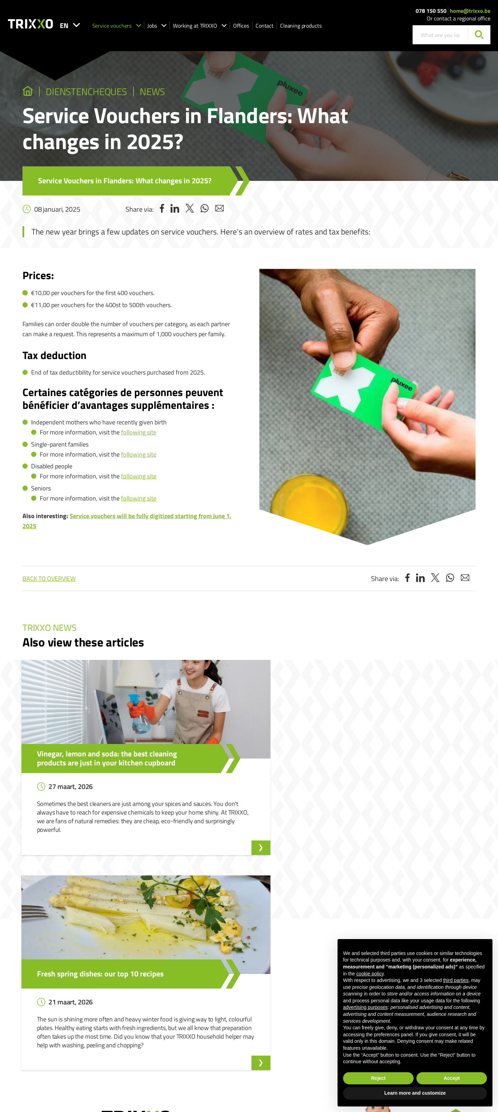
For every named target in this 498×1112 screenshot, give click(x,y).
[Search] (479, 37)
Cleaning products (324, 28)
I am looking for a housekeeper (236, 981)
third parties (455, 980)
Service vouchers (141, 28)
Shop (210, 1021)
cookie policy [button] (370, 973)
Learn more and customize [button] (414, 1093)
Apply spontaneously (149, 991)
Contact (289, 28)
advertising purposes (365, 1007)
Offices (265, 28)
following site (138, 433)
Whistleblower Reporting (330, 971)
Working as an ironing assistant (237, 1011)
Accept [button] (452, 1078)
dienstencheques (94, 92)
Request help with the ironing (235, 991)
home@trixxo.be (470, 13)
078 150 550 (431, 13)
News (170, 92)
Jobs (181, 28)
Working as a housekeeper (232, 1001)
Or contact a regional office (458, 21)
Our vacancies (142, 981)
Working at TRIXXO (224, 28)
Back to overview (49, 580)
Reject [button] (378, 1078)
